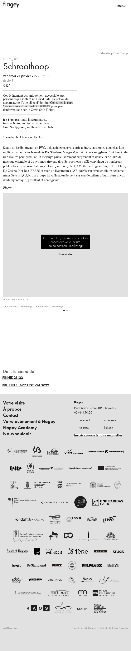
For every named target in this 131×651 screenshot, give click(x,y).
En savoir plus (65, 253)
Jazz (15, 59)
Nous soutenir (17, 433)
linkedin (109, 428)
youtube (84, 428)
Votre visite (14, 403)
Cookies (124, 627)
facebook (85, 420)
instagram (110, 420)
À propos (12, 409)
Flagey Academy (20, 427)
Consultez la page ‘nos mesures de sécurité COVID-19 (38, 104)
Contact (10, 415)
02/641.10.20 (83, 412)
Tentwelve (113, 627)
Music (7, 59)
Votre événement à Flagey (29, 421)
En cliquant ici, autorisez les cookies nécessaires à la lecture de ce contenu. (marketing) (65, 242)
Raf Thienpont (90, 627)
